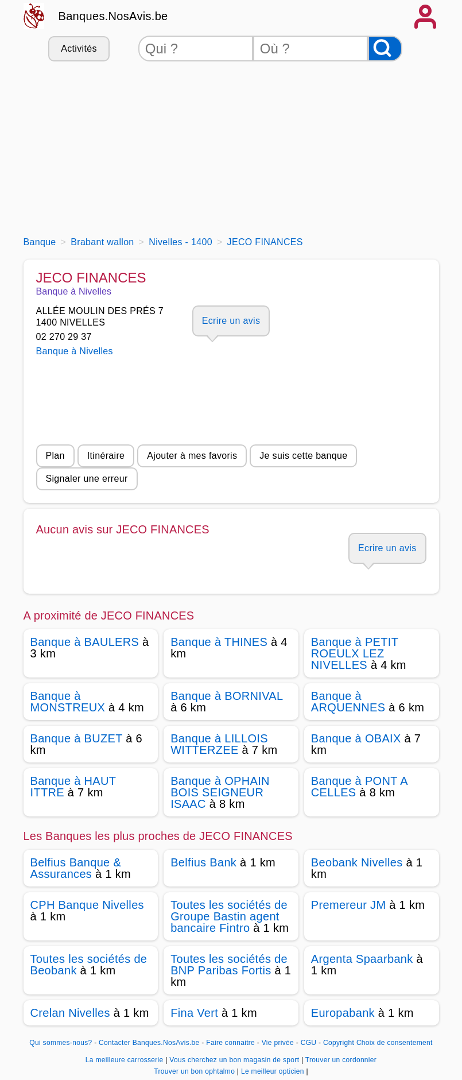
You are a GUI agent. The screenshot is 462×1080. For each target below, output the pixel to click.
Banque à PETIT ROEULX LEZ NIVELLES (354, 653)
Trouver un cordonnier (340, 1060)
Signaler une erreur (87, 478)
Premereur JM (348, 905)
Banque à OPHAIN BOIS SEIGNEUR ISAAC (220, 792)
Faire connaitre (230, 1043)
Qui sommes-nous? (60, 1043)
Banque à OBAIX (356, 738)
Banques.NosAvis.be (113, 16)
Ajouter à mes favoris (192, 455)
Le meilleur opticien (273, 1071)
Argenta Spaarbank (362, 959)
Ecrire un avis (231, 321)
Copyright (338, 1043)
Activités (78, 48)
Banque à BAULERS (84, 642)
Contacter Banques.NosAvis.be (149, 1043)
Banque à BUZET (76, 738)
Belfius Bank (203, 862)
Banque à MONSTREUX (68, 702)
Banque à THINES (218, 642)
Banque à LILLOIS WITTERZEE (219, 744)
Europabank (343, 1013)
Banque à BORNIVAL (226, 696)
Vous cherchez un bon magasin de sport (235, 1060)
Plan (55, 455)
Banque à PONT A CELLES (359, 787)
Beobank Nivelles (357, 862)
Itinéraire (106, 455)
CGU (309, 1043)
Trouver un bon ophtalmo (195, 1071)
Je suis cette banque (303, 455)
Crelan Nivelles (70, 1013)
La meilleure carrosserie (125, 1060)
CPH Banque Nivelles (87, 905)
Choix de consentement (394, 1043)
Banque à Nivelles (74, 351)
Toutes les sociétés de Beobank (88, 965)
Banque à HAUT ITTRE (73, 787)
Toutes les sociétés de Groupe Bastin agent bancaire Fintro (229, 916)
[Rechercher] (385, 48)
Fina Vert (194, 1013)
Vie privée (278, 1043)
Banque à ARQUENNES (348, 702)
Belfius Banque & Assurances (76, 868)
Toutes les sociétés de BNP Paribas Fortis (229, 965)
